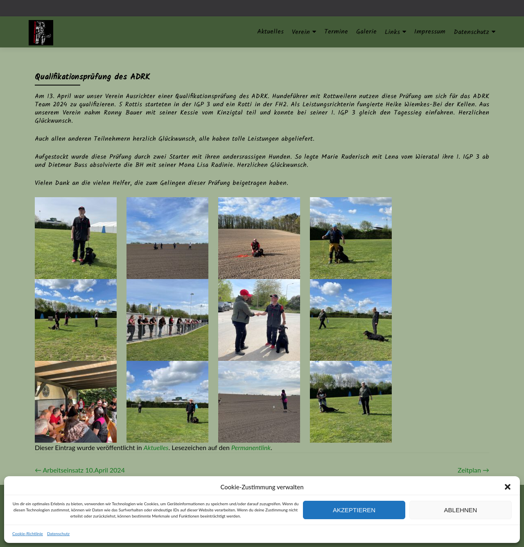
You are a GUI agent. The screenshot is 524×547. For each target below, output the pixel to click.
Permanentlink (251, 447)
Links (392, 32)
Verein (301, 32)
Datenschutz (58, 533)
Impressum (429, 32)
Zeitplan (473, 470)
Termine (336, 32)
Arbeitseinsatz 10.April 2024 (80, 470)
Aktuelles (270, 32)
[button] (508, 487)
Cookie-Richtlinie (27, 533)
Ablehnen (460, 509)
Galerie (366, 32)
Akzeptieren (354, 509)
